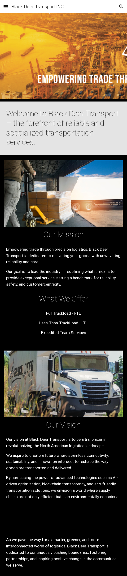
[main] (63, 128)
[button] (5, 6)
